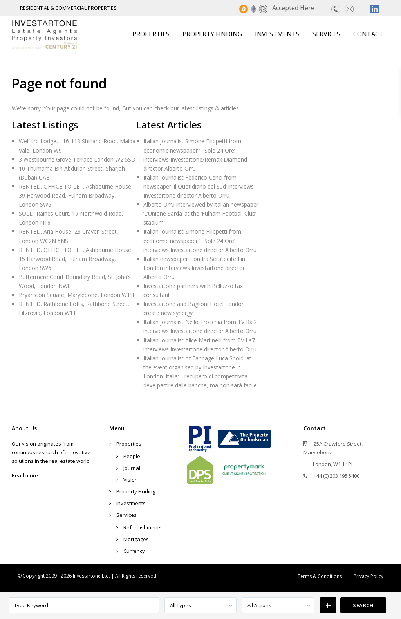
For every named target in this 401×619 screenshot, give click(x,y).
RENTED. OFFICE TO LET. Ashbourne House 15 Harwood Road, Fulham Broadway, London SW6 (75, 259)
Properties (151, 34)
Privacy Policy (368, 576)
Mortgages (136, 539)
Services (326, 34)
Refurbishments (142, 527)
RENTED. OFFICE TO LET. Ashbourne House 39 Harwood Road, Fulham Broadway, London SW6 (75, 195)
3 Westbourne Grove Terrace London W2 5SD (77, 159)
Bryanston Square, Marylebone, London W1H (76, 295)
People (131, 456)
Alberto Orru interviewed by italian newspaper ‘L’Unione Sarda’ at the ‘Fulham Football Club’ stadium (200, 213)
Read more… (27, 475)
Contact (368, 34)
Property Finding (212, 34)
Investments (277, 34)
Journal (131, 467)
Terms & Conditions (320, 576)
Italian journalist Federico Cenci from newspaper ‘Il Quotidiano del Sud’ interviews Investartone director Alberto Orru (198, 186)
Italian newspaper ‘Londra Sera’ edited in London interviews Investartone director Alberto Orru (194, 268)
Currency (134, 550)
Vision (130, 479)
